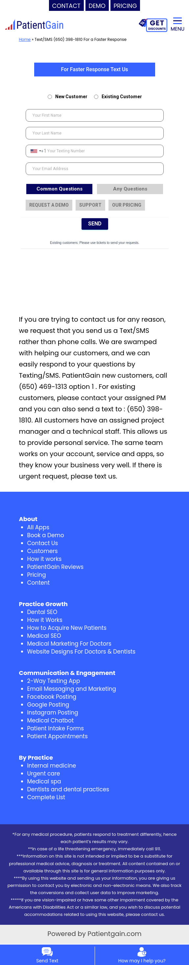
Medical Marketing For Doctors (69, 644)
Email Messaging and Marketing (71, 689)
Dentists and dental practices (68, 789)
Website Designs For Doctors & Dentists (81, 652)
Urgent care (43, 773)
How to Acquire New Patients (67, 628)
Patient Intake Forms (55, 728)
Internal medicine (51, 766)
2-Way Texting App (53, 681)
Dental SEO (42, 612)
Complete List (46, 797)
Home (25, 39)
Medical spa (44, 781)
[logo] (34, 24)
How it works (44, 559)
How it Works (44, 620)
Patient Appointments (57, 736)
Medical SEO (44, 636)
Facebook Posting (52, 697)
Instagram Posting (52, 712)
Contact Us (42, 543)
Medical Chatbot (50, 720)
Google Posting (48, 705)
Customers (42, 551)
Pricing (36, 575)
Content (38, 583)
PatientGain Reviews (55, 567)
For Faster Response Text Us (94, 69)
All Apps (38, 527)
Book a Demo (45, 535)
